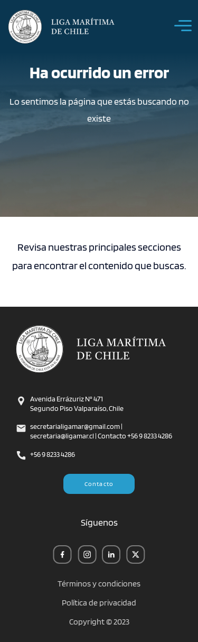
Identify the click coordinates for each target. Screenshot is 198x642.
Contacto (99, 484)
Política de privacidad (99, 603)
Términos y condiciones (99, 584)
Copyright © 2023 (99, 622)
